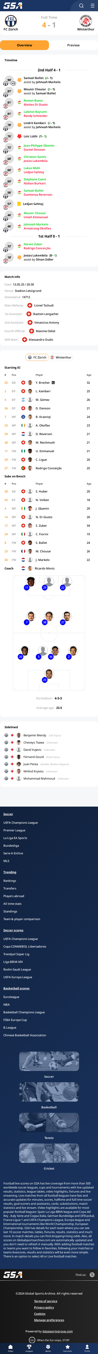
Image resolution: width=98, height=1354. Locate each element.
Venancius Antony (46, 322)
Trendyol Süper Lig (16, 954)
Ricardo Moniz (45, 568)
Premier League (14, 830)
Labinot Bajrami (35, 112)
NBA (6, 1004)
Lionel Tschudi (44, 305)
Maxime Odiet (45, 331)
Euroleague (11, 997)
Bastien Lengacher (46, 314)
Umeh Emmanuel (36, 217)
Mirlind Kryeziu (33, 771)
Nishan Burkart (35, 183)
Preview (73, 45)
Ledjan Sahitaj (34, 172)
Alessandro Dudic (41, 340)
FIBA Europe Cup (15, 1020)
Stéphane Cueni (35, 179)
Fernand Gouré (33, 757)
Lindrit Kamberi (35, 123)
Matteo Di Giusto (36, 104)
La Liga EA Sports (15, 838)
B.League (9, 1027)
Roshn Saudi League (17, 969)
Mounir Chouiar (35, 89)
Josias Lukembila (36, 161)
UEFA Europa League (17, 977)
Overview (24, 45)
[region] (49, 45)
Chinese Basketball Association (24, 1035)
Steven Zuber (33, 244)
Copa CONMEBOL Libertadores (24, 946)
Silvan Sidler (45, 259)
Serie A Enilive (13, 853)
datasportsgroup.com (57, 1331)
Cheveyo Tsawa (33, 742)
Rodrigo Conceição (37, 248)
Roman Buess (33, 100)
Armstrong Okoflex (37, 228)
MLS (6, 861)
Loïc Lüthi (30, 136)
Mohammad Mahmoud (39, 778)
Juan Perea (30, 764)
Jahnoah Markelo (48, 82)
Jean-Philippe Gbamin (39, 145)
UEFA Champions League (20, 823)
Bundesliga (11, 846)
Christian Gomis (35, 157)
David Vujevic (32, 750)
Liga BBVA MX (13, 962)
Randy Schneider (36, 116)
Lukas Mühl (32, 168)
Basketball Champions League (24, 1012)
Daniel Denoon (34, 149)
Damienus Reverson (38, 195)
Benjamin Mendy (34, 735)
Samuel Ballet (34, 78)
